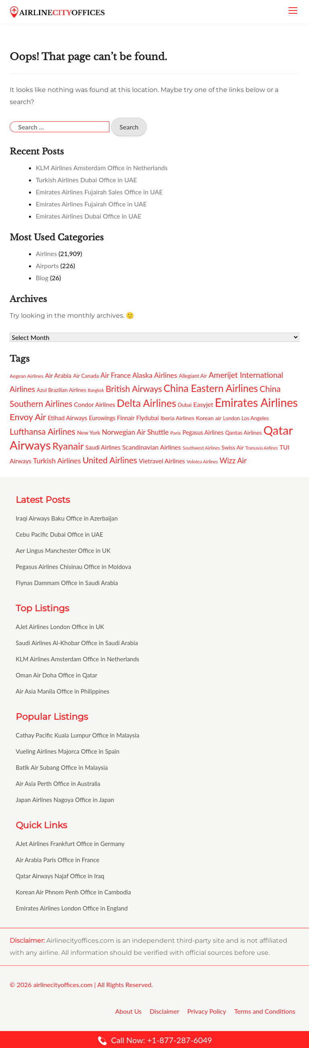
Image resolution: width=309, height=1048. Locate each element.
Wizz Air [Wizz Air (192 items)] (233, 460)
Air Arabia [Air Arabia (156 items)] (58, 375)
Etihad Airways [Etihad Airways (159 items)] (67, 417)
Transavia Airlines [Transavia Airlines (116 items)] (261, 447)
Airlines (46, 253)
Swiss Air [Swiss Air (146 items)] (233, 447)
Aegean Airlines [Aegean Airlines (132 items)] (26, 376)
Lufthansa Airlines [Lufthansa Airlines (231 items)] (42, 431)
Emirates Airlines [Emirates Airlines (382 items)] (256, 402)
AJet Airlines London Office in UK (60, 626)
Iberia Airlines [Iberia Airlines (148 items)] (177, 418)
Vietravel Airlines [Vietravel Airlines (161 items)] (162, 461)
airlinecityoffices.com (63, 984)
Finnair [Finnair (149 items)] (126, 418)
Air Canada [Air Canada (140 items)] (86, 376)
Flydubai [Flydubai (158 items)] (147, 417)
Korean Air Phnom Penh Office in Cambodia (73, 892)
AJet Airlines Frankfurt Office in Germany (70, 843)
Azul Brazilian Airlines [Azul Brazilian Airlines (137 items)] (61, 390)
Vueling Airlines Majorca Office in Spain (67, 751)
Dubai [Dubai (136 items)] (185, 405)
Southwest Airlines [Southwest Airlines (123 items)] (201, 447)
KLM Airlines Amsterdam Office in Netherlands (102, 167)
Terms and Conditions (264, 1011)
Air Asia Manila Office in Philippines (62, 691)
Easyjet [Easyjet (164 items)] (203, 404)
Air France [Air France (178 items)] (116, 375)
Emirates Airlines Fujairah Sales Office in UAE (99, 192)
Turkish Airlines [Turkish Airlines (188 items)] (57, 460)
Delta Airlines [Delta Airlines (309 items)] (146, 403)
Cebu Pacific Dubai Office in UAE (59, 534)
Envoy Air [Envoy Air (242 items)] (28, 417)
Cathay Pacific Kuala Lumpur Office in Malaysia (77, 735)
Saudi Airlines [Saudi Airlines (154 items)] (102, 447)
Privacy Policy (206, 1011)
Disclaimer (164, 1011)
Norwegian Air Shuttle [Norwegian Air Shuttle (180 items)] (135, 432)
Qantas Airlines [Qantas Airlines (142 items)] (243, 432)
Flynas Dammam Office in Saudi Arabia (67, 582)
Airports (47, 265)
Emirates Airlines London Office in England (72, 908)
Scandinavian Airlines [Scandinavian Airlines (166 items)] (151, 447)
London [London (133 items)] (231, 418)
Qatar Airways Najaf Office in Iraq (60, 875)
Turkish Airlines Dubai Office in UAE (86, 179)
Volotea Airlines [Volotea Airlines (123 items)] (202, 461)
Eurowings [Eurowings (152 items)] (102, 418)
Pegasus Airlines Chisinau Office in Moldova (73, 566)
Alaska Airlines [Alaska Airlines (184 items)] (154, 375)
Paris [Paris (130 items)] (175, 433)
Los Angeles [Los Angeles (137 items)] (255, 418)
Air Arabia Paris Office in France (57, 859)
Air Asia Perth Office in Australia (58, 783)
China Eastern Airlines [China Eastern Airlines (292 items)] (211, 388)
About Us (128, 1011)
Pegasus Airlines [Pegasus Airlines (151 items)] (203, 432)
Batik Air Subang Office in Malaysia (62, 767)
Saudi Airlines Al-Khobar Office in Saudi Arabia (77, 642)
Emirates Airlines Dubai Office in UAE (88, 216)
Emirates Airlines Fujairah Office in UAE (91, 204)
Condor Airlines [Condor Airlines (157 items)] (94, 404)
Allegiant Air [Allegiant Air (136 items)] (193, 376)
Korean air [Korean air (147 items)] (208, 418)
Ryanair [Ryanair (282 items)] (68, 446)
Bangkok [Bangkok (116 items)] (96, 390)
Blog (42, 277)
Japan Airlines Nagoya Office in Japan (65, 799)
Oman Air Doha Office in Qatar (56, 675)
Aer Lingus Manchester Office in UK (63, 550)
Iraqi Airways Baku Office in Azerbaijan (67, 518)
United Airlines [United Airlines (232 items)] (109, 460)
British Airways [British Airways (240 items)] (133, 388)
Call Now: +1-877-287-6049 (154, 1040)
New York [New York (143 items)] (88, 432)
